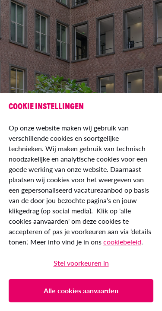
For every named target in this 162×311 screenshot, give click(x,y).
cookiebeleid (122, 242)
